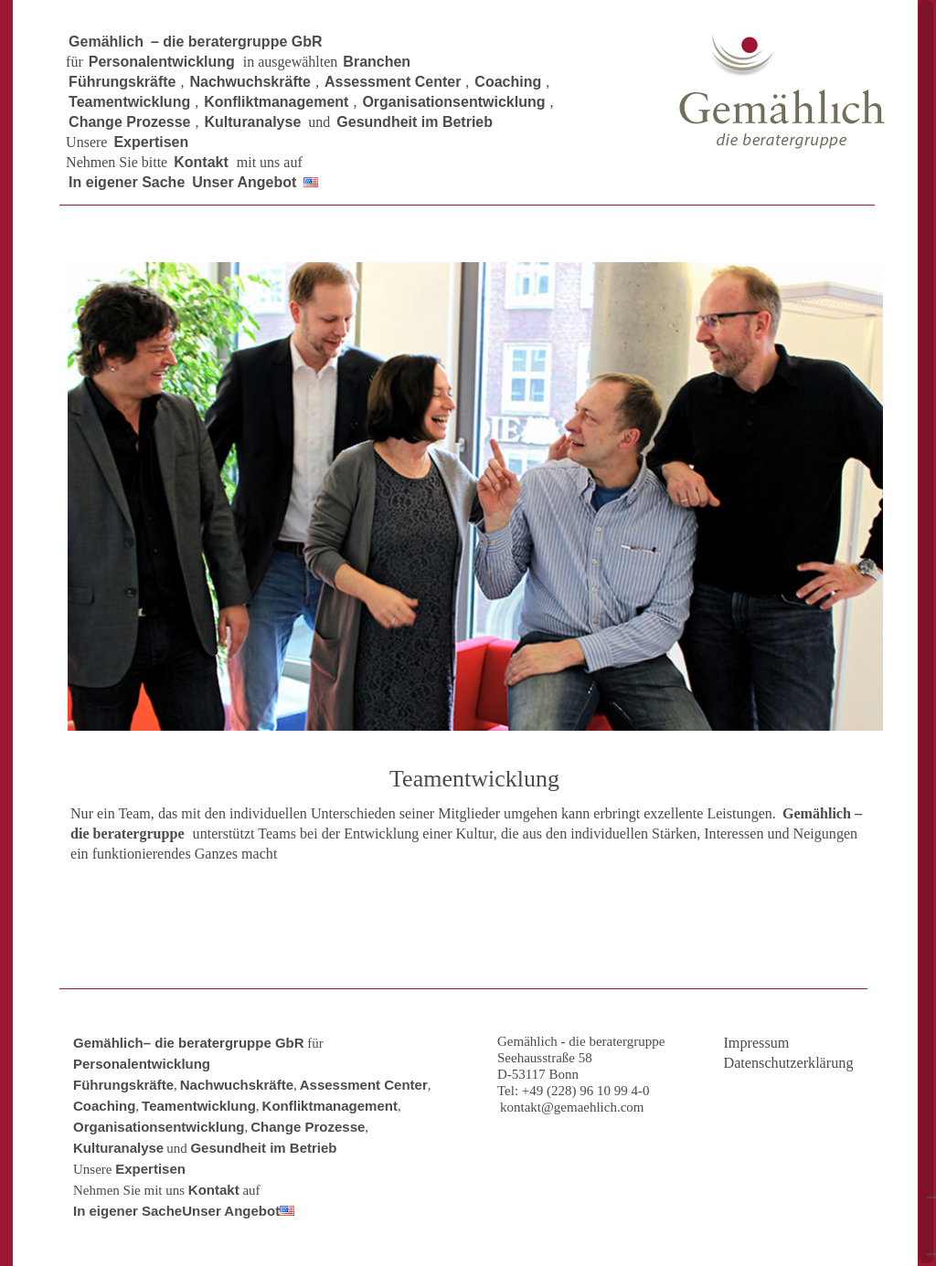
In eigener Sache (127, 1211)
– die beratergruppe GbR (224, 1042)
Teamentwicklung (199, 1105)
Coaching (104, 1105)
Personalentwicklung (141, 1063)
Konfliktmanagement (330, 1105)
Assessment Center (364, 1084)
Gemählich (108, 1042)
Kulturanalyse (118, 1147)
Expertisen (150, 1168)
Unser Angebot (231, 1211)
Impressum (756, 1043)
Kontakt (213, 1189)
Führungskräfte (123, 1084)
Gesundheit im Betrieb (263, 1147)
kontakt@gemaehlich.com (572, 1107)
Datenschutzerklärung (788, 1063)
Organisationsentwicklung (159, 1126)
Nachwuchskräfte (236, 1084)
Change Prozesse (307, 1126)
